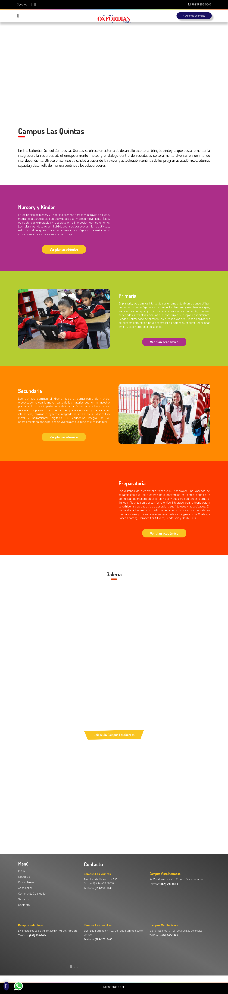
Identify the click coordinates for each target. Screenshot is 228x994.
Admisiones (25, 888)
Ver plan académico (64, 249)
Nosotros (24, 876)
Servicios (24, 899)
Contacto (24, 905)
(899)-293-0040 (201, 4)
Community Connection (32, 893)
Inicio (21, 871)
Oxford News (26, 882)
